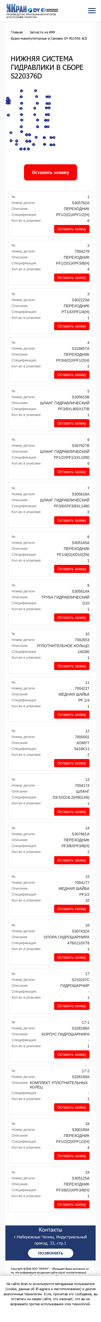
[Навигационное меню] (92, 10)
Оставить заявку (71, 238)
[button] (50, 181)
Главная (17, 32)
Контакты (56, 1238)
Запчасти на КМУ (42, 32)
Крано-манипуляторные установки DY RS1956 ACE (49, 38)
